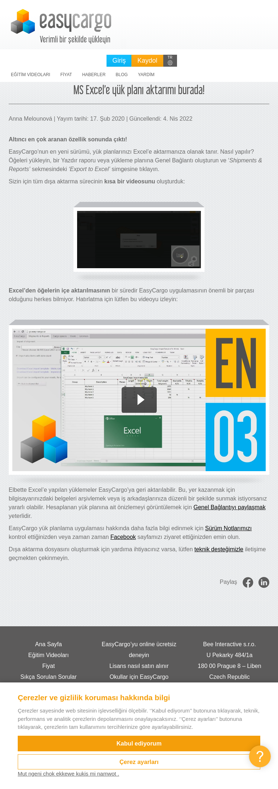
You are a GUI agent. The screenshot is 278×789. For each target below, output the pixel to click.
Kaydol (147, 60)
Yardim (146, 74)
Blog (122, 74)
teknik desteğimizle (218, 549)
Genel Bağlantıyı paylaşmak (230, 507)
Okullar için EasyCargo (139, 677)
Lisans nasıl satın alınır (139, 666)
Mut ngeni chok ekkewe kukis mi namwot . (68, 774)
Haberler (94, 74)
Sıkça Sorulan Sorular (48, 677)
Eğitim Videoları (30, 74)
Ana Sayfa (48, 644)
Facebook (123, 537)
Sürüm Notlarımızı (228, 528)
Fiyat (66, 74)
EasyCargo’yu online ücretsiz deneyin (139, 649)
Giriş (119, 60)
